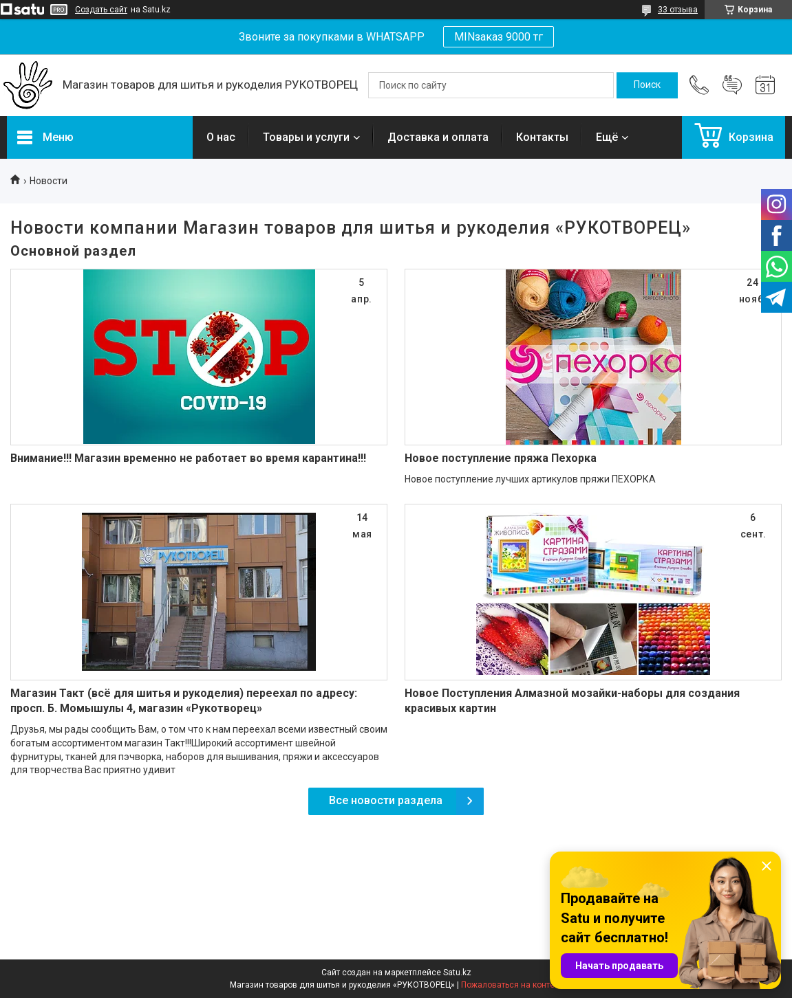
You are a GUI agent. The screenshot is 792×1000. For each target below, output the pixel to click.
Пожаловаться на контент (512, 985)
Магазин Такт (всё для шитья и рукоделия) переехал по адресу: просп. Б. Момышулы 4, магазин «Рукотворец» (183, 701)
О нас (220, 137)
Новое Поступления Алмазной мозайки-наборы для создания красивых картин (572, 701)
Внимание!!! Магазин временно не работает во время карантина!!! (188, 458)
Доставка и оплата (438, 137)
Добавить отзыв (732, 85)
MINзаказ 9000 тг (498, 36)
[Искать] (647, 85)
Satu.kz (457, 972)
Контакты (542, 137)
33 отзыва (678, 9)
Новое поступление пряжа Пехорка (501, 458)
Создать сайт (101, 9)
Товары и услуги (306, 137)
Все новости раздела (385, 800)
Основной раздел (73, 251)
